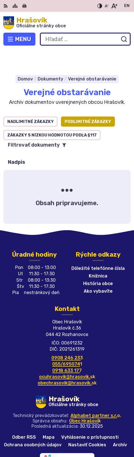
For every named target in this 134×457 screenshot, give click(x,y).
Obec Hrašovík (85, 400)
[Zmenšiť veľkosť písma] (106, 6)
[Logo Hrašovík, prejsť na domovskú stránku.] (67, 22)
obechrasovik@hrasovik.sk (67, 362)
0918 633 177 (67, 350)
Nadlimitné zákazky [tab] (30, 101)
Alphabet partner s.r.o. (96, 395)
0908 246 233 (67, 337)
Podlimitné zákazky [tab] (88, 101)
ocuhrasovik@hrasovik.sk (67, 356)
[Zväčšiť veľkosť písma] (114, 6)
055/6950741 (67, 343)
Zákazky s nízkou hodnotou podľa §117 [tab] (52, 114)
